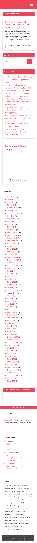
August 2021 (11, 268)
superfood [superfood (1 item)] (16, 526)
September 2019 (13, 318)
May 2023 (10, 227)
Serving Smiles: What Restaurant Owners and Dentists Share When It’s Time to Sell (18, 101)
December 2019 (13, 312)
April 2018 (11, 356)
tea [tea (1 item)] (21, 526)
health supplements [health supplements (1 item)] (18, 506)
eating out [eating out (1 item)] (8, 494)
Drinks (8, 444)
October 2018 (12, 340)
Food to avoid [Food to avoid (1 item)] (27, 503)
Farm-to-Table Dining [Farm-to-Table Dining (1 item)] (18, 494)
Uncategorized (11, 466)
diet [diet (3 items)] (24, 488)
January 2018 (12, 364)
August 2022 (11, 243)
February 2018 (12, 362)
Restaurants (10, 461)
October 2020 (12, 287)
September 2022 (13, 241)
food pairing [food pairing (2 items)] (8, 503)
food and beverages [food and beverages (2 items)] (14, 497)
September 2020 (13, 290)
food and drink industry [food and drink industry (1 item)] (11, 500)
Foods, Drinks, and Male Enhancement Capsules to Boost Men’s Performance (17, 132)
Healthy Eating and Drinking (16, 458)
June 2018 (10, 351)
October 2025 (12, 199)
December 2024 (13, 208)
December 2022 (13, 232)
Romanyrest (20, 407)
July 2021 (10, 271)
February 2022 (12, 252)
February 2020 (12, 309)
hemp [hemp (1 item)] (15, 509)
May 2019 (10, 329)
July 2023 (10, 221)
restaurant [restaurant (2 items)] (27, 520)
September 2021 (13, 265)
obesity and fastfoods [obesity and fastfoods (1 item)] (11, 517)
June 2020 (10, 298)
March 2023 (11, 230)
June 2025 (10, 202)
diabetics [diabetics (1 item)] (19, 488)
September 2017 (13, 375)
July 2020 (10, 296)
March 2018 (11, 359)
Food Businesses (12, 452)
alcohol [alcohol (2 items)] (7, 485)
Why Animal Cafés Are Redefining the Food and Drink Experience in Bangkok (18, 79)
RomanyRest (8, 420)
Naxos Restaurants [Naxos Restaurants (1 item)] (20, 512)
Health (8, 455)
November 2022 (13, 235)
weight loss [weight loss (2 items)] (19, 529)
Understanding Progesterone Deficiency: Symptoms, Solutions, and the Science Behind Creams (17, 93)
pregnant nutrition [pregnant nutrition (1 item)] (24, 517)
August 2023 (11, 219)
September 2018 (13, 342)
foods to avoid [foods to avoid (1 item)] (17, 503)
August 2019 (11, 320)
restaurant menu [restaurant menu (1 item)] (23, 523)
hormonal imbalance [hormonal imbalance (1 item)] (24, 509)
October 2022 (12, 238)
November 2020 (13, 285)
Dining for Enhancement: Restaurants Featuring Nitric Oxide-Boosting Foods (17, 25)
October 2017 (12, 373)
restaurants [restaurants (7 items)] (8, 526)
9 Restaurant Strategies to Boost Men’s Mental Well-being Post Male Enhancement (18, 118)
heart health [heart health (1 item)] (8, 509)
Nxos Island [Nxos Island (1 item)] (19, 515)
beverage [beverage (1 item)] (13, 485)
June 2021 (10, 274)
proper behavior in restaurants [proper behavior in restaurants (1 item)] (14, 520)
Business (9, 441)
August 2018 (11, 345)
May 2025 (10, 205)
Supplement (10, 463)
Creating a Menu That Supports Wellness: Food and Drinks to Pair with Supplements (17, 110)
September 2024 (13, 213)
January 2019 (12, 334)
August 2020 (11, 293)
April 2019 (11, 331)
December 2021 (13, 257)
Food (8, 447)
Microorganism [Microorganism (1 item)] (9, 512)
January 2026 (12, 197)
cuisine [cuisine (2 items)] (13, 488)
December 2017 (13, 367)
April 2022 (11, 246)
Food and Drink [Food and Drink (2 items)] (26, 497)
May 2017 (10, 378)
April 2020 (11, 304)
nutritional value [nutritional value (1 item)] (9, 515)
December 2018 (13, 337)
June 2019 (10, 326)
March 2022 (11, 249)
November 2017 (13, 370)
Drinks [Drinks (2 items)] (13, 491)
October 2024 (12, 210)
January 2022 (12, 254)
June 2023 (10, 224)
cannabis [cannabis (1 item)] (7, 488)
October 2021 (12, 263)
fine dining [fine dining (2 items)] (29, 494)
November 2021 (13, 260)
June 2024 (10, 216)
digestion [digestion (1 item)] (7, 491)
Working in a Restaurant (15, 469)
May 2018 (10, 353)
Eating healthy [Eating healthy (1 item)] (21, 491)
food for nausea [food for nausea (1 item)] (24, 500)
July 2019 (10, 323)
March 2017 (11, 381)
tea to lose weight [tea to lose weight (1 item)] (10, 529)
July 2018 (10, 348)
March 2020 (11, 307)
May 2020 (10, 301)
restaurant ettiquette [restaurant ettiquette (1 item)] (11, 523)
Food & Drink (11, 450)
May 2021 (10, 276)
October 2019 (12, 315)
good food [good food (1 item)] (8, 506)
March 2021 (11, 282)
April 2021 (11, 279)
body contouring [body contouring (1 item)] (22, 485)
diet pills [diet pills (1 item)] (29, 488)
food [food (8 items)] (6, 497)
